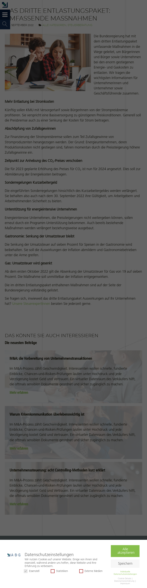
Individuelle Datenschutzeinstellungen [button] (125, 572)
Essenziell (31, 571)
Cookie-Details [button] (124, 578)
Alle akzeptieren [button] (126, 551)
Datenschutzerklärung (124, 581)
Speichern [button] (125, 563)
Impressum (125, 583)
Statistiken (59, 571)
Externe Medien (91, 571)
